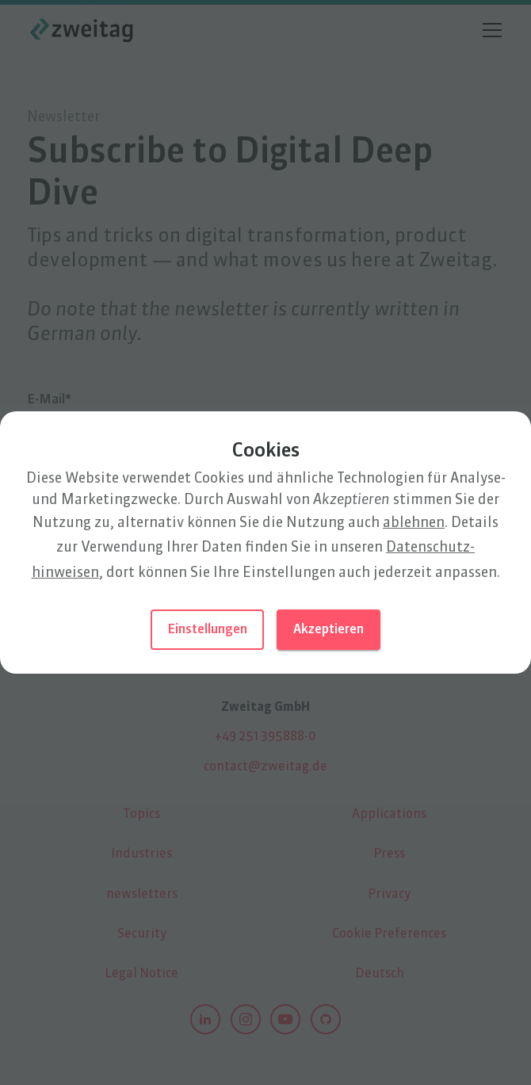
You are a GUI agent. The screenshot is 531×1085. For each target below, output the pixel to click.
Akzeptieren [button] (328, 630)
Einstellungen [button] (207, 630)
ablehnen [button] (414, 523)
